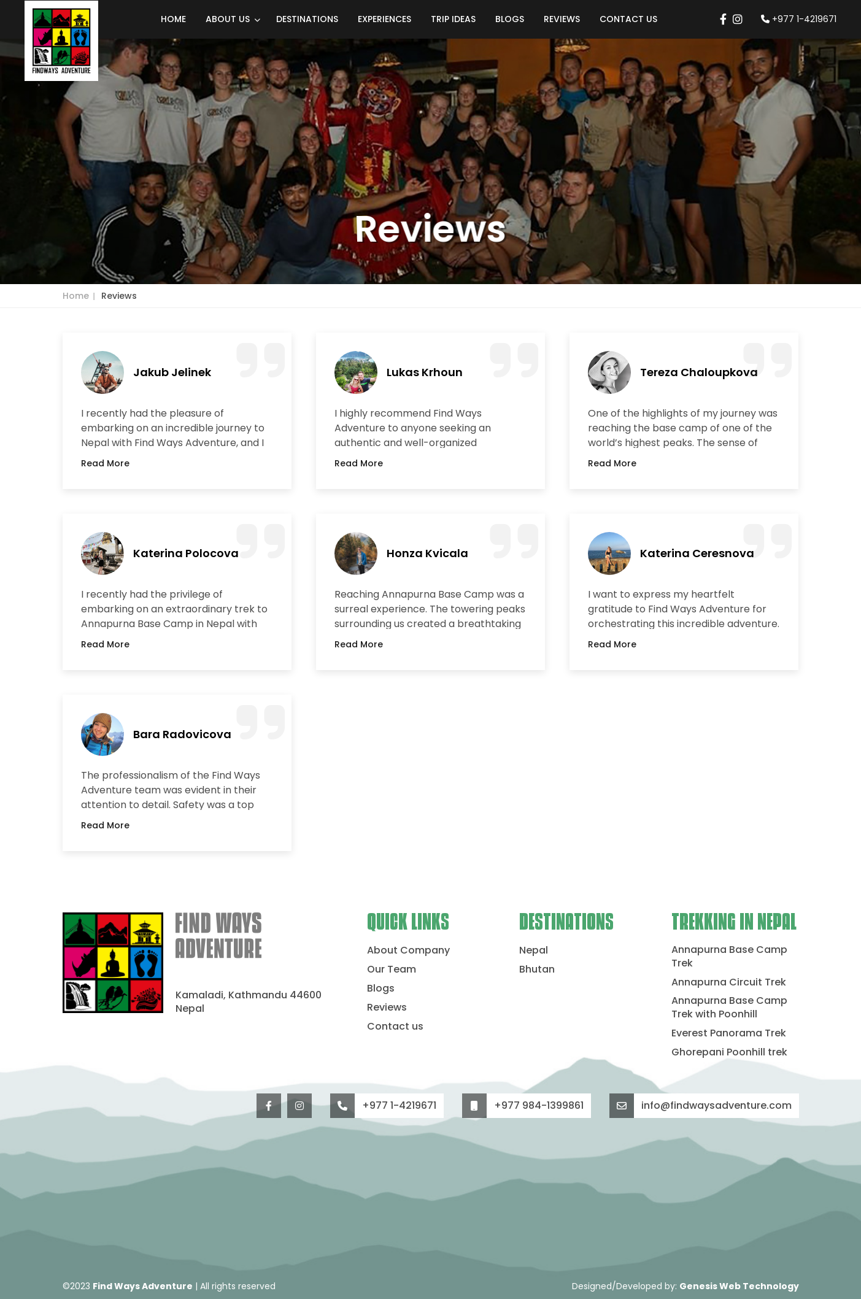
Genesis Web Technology (739, 1286)
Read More (105, 463)
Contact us (628, 19)
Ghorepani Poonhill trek (729, 1052)
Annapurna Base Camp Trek (729, 956)
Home (173, 19)
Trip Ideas (453, 19)
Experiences (384, 19)
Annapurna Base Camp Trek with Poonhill (729, 1007)
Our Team (391, 969)
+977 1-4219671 (798, 19)
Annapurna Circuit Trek (728, 982)
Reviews (562, 19)
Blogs (509, 19)
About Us (228, 19)
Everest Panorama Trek (728, 1033)
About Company (408, 950)
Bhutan (537, 969)
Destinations (307, 19)
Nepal (533, 950)
